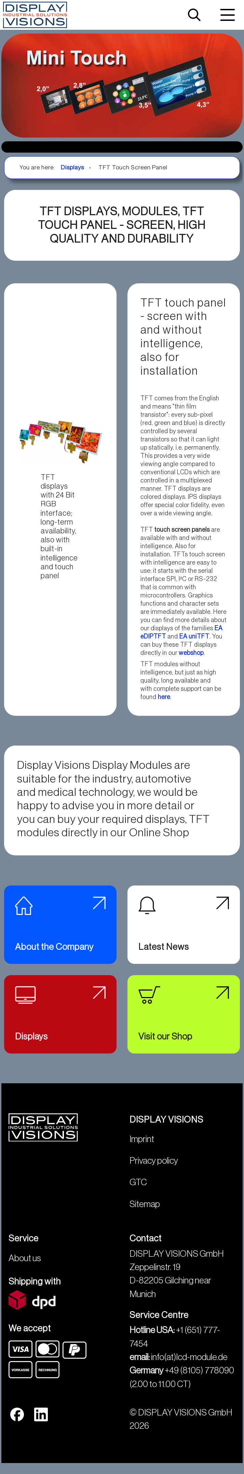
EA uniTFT (194, 636)
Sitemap (145, 1211)
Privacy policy (154, 1168)
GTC (138, 1190)
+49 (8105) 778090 (199, 1378)
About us (25, 1265)
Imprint (142, 1146)
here (164, 697)
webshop (191, 653)
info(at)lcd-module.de (189, 1364)
